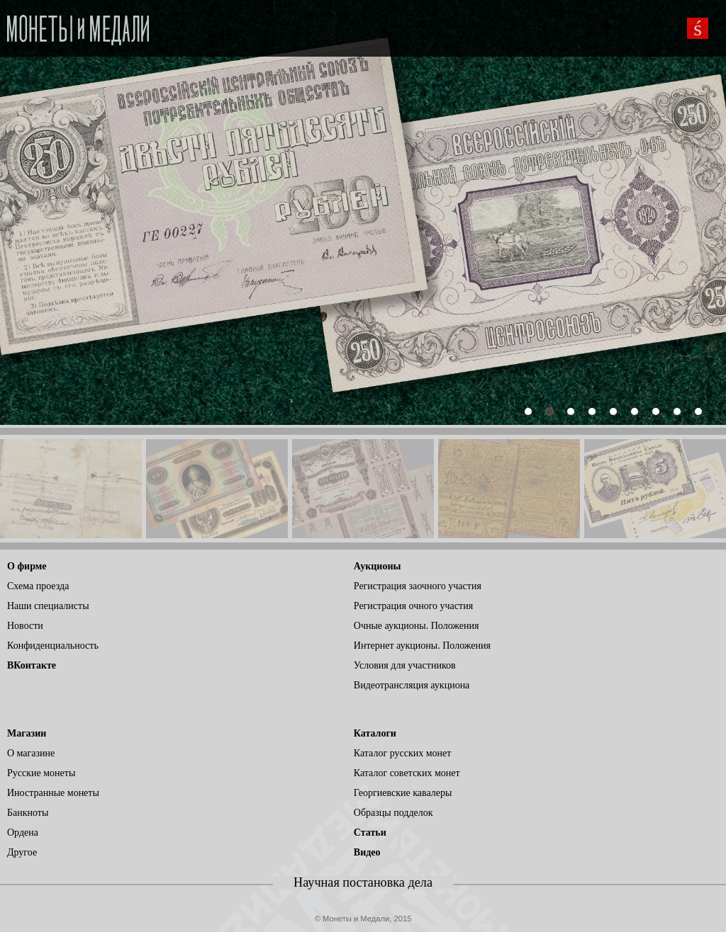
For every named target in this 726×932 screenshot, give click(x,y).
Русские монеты (41, 773)
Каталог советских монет (407, 773)
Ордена (22, 832)
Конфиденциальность (53, 645)
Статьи (370, 832)
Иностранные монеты (53, 793)
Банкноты (27, 812)
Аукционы (377, 566)
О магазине (31, 753)
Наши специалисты (48, 606)
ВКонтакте (31, 665)
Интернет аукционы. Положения (422, 645)
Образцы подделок (393, 812)
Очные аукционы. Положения (416, 625)
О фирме (26, 566)
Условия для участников (405, 665)
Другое (22, 852)
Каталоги (375, 733)
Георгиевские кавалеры (403, 793)
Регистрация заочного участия (417, 586)
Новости (25, 625)
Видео (367, 852)
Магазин (26, 733)
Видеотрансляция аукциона (412, 685)
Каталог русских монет (403, 753)
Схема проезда (38, 586)
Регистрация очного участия (413, 606)
